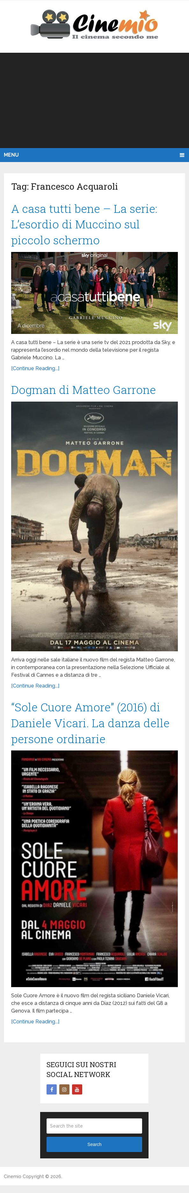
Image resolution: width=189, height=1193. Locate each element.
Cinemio (12, 1183)
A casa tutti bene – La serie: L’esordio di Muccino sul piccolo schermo (87, 226)
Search (94, 1152)
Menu (11, 155)
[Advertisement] (94, 100)
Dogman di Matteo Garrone (88, 393)
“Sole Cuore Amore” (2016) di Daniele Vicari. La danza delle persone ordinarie (94, 728)
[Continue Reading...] (35, 372)
